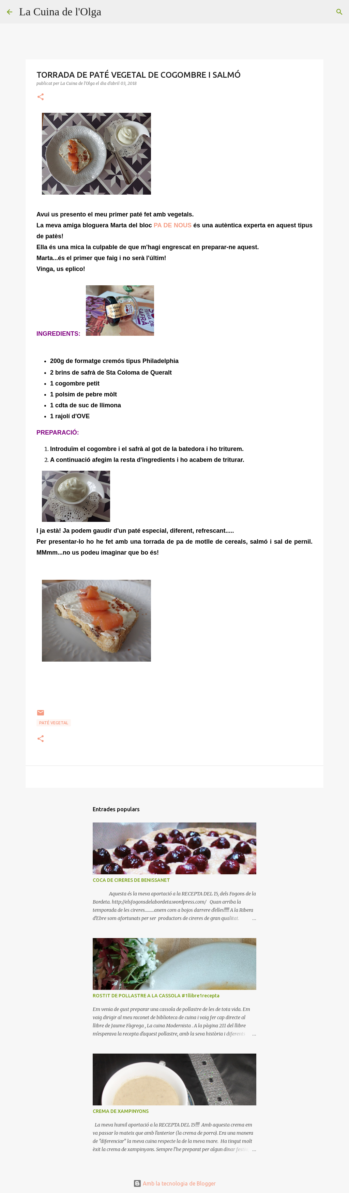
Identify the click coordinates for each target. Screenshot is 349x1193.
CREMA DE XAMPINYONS (121, 1111)
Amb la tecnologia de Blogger (174, 1183)
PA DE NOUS (173, 225)
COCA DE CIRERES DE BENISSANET (131, 880)
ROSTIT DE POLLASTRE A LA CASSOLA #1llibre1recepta (156, 995)
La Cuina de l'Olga (60, 11)
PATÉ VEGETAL (53, 723)
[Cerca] (111, 12)
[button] (40, 97)
